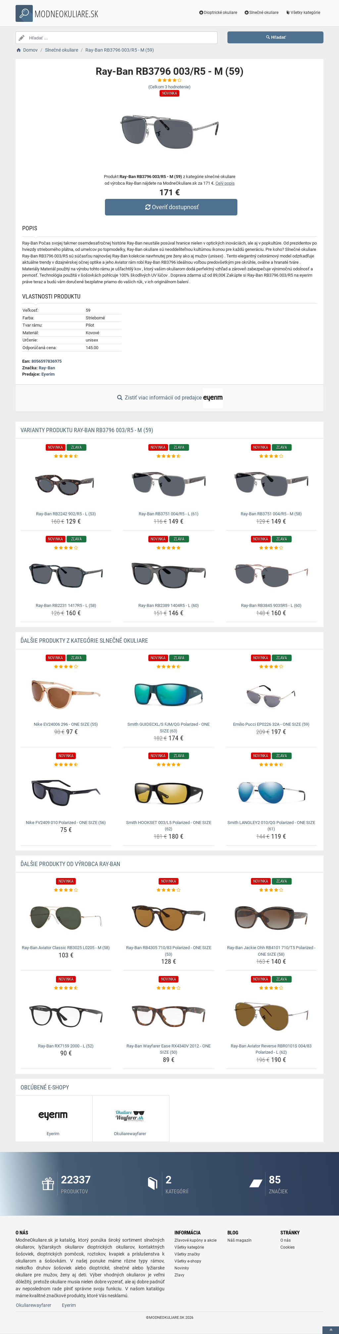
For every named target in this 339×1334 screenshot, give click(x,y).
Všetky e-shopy (187, 1261)
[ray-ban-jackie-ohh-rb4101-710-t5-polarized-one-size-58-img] (271, 918)
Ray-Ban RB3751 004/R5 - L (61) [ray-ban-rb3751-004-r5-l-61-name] (169, 513)
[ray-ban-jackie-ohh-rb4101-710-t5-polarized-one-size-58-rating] (271, 890)
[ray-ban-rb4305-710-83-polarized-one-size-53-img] (168, 918)
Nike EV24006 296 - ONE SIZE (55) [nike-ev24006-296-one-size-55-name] (66, 724)
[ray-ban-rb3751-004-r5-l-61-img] (168, 484)
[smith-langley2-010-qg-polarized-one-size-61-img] (271, 793)
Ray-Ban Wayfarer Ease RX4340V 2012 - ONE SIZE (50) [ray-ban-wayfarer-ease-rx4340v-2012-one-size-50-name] (168, 1049)
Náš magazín (239, 1240)
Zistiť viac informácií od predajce (169, 398)
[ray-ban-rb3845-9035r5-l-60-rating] (271, 548)
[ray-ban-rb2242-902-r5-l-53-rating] (66, 456)
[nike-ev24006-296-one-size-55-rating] (66, 667)
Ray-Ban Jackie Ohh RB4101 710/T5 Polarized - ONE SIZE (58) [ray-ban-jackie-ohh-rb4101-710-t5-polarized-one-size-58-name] (271, 951)
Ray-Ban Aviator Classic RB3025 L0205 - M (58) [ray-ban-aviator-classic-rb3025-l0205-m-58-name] (66, 947)
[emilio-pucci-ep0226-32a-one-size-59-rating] (271, 667)
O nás (285, 1240)
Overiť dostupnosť (171, 207)
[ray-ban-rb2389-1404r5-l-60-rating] (168, 548)
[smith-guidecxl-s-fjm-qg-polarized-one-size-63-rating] (168, 667)
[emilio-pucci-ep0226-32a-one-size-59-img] (271, 694)
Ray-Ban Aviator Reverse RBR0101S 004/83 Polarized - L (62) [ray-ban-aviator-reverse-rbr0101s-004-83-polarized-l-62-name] (271, 1049)
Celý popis (225, 183)
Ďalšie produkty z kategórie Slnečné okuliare (84, 640)
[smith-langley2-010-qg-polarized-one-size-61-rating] (271, 764)
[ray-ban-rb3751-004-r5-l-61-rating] (168, 456)
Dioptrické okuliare (218, 12)
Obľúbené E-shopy (45, 1087)
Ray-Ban (47, 367)
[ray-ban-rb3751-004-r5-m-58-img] (271, 484)
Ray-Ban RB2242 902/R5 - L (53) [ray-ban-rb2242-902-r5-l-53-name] (66, 513)
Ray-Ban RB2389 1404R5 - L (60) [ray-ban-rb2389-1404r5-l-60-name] (168, 605)
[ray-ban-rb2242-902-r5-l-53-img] (66, 484)
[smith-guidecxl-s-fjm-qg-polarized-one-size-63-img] (168, 694)
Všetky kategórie (302, 12)
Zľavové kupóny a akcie (195, 1240)
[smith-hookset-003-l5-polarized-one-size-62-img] (168, 793)
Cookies (287, 1247)
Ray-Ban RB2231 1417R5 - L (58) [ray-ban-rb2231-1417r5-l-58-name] (66, 605)
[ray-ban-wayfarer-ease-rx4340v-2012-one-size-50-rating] (168, 988)
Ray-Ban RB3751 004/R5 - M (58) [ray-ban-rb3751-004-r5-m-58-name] (271, 513)
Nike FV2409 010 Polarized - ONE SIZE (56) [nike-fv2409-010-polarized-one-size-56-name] (66, 822)
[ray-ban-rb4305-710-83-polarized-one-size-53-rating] (168, 890)
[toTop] (330, 1330)
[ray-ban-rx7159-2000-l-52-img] (66, 1016)
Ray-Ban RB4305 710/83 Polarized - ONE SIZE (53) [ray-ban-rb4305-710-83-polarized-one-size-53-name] (168, 951)
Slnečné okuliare (261, 12)
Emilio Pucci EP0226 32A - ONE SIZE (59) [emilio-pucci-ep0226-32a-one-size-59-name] (271, 724)
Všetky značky (187, 1254)
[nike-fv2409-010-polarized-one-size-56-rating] (66, 764)
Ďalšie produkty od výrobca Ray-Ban (70, 863)
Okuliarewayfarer (33, 1305)
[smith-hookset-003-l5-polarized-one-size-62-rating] (168, 764)
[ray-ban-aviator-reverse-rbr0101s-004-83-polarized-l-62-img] (271, 1016)
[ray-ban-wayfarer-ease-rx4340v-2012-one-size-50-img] (168, 1016)
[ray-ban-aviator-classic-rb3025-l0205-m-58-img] (66, 918)
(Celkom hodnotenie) (169, 86)
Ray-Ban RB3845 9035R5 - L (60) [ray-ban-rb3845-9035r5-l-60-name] (271, 605)
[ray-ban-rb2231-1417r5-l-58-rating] (66, 548)
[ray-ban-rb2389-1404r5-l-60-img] (168, 576)
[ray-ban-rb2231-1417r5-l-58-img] (66, 576)
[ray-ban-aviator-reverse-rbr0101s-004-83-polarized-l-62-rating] (271, 988)
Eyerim (48, 374)
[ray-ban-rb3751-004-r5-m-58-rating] (271, 456)
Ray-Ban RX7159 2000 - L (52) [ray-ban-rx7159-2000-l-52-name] (66, 1045)
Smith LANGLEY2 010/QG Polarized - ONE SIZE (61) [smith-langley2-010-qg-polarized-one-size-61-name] (271, 826)
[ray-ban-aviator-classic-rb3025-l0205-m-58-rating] (66, 890)
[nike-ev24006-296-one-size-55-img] (66, 694)
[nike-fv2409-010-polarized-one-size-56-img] (66, 793)
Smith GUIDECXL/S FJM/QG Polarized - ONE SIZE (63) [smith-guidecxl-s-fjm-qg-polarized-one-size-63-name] (168, 727)
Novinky (181, 1268)
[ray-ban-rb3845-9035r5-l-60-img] (271, 576)
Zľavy (179, 1275)
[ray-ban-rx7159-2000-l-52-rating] (66, 988)
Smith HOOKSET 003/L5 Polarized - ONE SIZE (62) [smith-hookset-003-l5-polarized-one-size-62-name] (168, 826)
